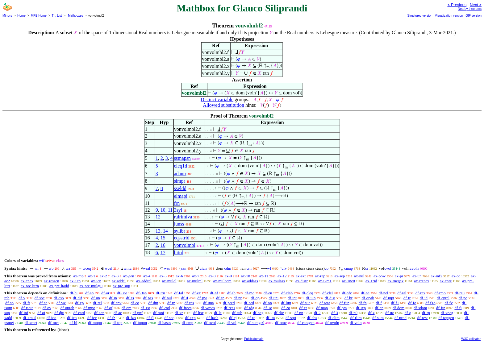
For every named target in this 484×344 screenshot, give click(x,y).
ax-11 (263, 276)
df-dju (59, 312)
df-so (9, 302)
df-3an (141, 293)
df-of (108, 307)
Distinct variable (217, 99)
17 (163, 252)
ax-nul (359, 276)
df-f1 (395, 302)
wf (269, 268)
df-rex (420, 293)
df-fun (344, 302)
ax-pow (379, 276)
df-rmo (440, 293)
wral (146, 268)
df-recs (229, 307)
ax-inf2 (436, 276)
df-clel (327, 293)
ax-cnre (446, 281)
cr (366, 268)
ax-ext (301, 276)
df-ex (196, 293)
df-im (270, 317)
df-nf (214, 293)
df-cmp (188, 322)
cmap (348, 268)
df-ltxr (198, 312)
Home (21, 15)
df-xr (179, 312)
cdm (227, 268)
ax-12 (282, 276)
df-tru (160, 293)
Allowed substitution (223, 105)
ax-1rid (371, 281)
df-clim (334, 317)
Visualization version (449, 15)
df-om (126, 307)
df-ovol (210, 322)
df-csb (59, 298)
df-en (379, 307)
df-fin (440, 307)
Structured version (419, 15)
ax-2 (103, 276)
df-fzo (131, 317)
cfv (284, 268)
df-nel (383, 293)
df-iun (311, 298)
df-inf (23, 312)
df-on (267, 302)
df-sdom (420, 307)
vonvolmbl (184, 245)
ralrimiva (183, 216)
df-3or (122, 293)
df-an (89, 293)
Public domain (254, 339)
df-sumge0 (256, 322)
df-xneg (447, 312)
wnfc (127, 268)
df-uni (273, 298)
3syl (178, 210)
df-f (379, 302)
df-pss (148, 298)
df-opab (368, 298)
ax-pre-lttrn (30, 286)
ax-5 (163, 276)
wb (51, 268)
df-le (218, 312)
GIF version (473, 15)
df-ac (118, 312)
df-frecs (185, 307)
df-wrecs (208, 307)
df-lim (286, 302)
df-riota (27, 307)
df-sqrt (291, 317)
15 (163, 237)
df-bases (164, 322)
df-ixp (361, 307)
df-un (95, 298)
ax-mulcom (222, 281)
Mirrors (7, 15)
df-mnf (158, 312)
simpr (179, 181)
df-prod (400, 317)
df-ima (208, 302)
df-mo (249, 293)
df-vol (231, 322)
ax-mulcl (169, 281)
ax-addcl (119, 281)
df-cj (233, 317)
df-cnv (116, 302)
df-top (118, 322)
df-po (463, 298)
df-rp (426, 312)
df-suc (305, 302)
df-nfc (347, 293)
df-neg (258, 312)
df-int (292, 298)
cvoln (414, 268)
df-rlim (356, 317)
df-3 (334, 312)
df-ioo (51, 317)
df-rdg (249, 307)
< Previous (456, 4)
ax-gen (128, 276)
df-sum (378, 317)
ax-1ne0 (348, 281)
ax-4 (146, 276)
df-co (135, 302)
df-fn (363, 302)
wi (37, 268)
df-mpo (89, 307)
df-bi (73, 293)
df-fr (26, 302)
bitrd (178, 252)
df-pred (229, 302)
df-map (322, 307)
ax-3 (115, 276)
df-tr (407, 298)
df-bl (73, 322)
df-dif (77, 298)
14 (165, 231)
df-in (113, 298)
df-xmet (31, 322)
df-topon (140, 322)
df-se (43, 302)
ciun (203, 268)
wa (67, 268)
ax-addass (250, 281)
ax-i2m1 (325, 281)
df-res (189, 302)
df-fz (111, 317)
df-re (251, 317)
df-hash (212, 317)
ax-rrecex (421, 281)
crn (249, 268)
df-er (303, 307)
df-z (371, 312)
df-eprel (443, 298)
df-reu (460, 293)
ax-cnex (27, 281)
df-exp (190, 317)
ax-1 (91, 276)
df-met (53, 322)
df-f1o (430, 302)
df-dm (153, 302)
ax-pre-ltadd (59, 286)
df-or (105, 293)
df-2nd (164, 307)
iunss (179, 223)
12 (158, 216)
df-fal (178, 293)
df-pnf (137, 312)
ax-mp (78, 276)
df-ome (281, 322)
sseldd (180, 188)
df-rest (422, 317)
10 (163, 210)
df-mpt (388, 298)
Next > (476, 4)
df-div (279, 312)
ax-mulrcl (195, 281)
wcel (108, 268)
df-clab (287, 293)
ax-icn (96, 281)
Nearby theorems (470, 8)
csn (183, 268)
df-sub (237, 312)
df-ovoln (332, 322)
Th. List (57, 15)
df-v (22, 298)
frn (177, 203)
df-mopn (95, 322)
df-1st (145, 307)
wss (167, 268)
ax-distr (301, 281)
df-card (79, 312)
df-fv (448, 302)
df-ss (130, 298)
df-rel (97, 302)
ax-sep (339, 276)
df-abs (312, 317)
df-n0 (353, 312)
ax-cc (456, 276)
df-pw (202, 298)
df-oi (41, 312)
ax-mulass (277, 281)
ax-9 (228, 276)
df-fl (150, 317)
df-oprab (67, 307)
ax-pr (399, 276)
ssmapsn (182, 158)
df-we (61, 302)
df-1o (268, 307)
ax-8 (211, 276)
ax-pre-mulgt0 (91, 286)
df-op (255, 298)
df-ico (72, 317)
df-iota (324, 302)
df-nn (298, 312)
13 (158, 231)
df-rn (171, 302)
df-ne (365, 293)
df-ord (249, 302)
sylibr (179, 231)
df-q (408, 312)
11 (170, 210)
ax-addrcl (144, 281)
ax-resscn (51, 281)
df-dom (398, 307)
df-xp (79, 302)
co (326, 268)
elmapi (181, 196)
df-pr (238, 298)
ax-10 (245, 276)
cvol (387, 268)
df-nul (167, 298)
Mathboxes (75, 15)
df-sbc (40, 298)
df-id (424, 298)
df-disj (330, 298)
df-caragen (306, 322)
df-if (184, 298)
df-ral (401, 293)
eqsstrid (182, 237)
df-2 (317, 312)
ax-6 (179, 276)
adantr (180, 173)
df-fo (412, 302)
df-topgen (446, 317)
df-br (348, 298)
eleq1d (180, 165)
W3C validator (471, 339)
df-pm (342, 307)
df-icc (92, 317)
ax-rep (320, 276)
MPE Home (39, 15)
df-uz (389, 312)
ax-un (417, 276)
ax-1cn (75, 281)
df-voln (355, 322)
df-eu (268, 293)
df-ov (47, 307)
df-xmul (29, 317)
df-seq (169, 317)
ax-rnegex (396, 281)
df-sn (220, 298)
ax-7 (195, 276)
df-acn (99, 312)
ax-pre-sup (121, 286)
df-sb (231, 293)
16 (163, 245)
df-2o (285, 307)
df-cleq (307, 293)
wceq (86, 268)
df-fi (457, 307)
